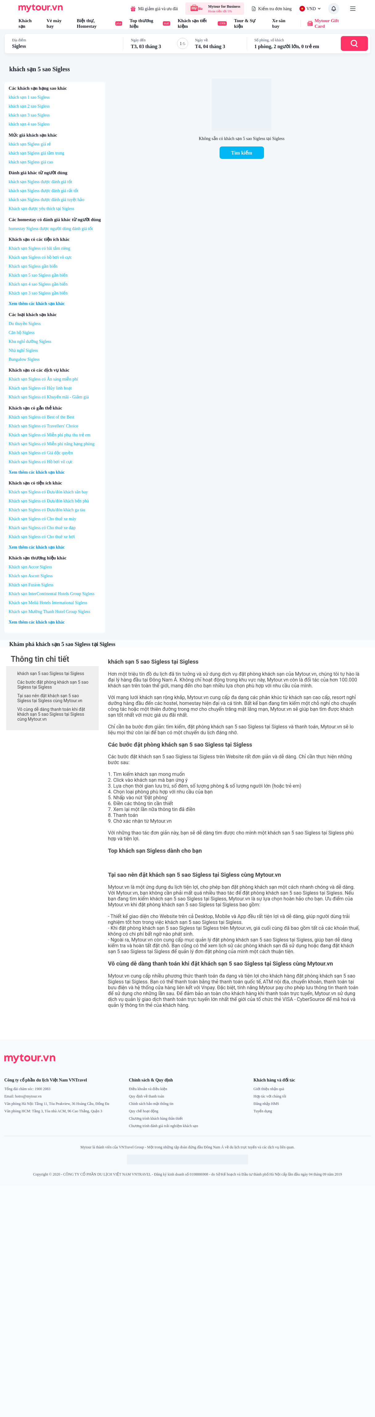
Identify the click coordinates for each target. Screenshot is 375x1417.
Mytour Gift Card (320, 23)
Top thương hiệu (150, 23)
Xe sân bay (279, 23)
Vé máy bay (54, 23)
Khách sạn (25, 23)
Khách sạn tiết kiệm (202, 23)
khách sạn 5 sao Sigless (39, 69)
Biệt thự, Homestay (99, 23)
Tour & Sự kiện (244, 23)
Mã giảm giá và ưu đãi (154, 8)
